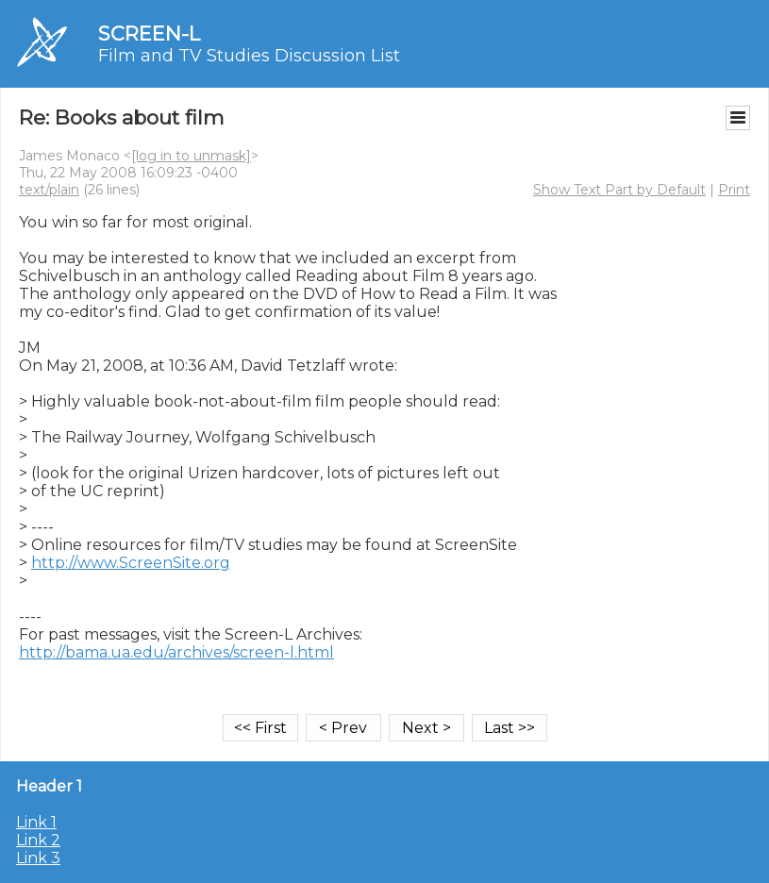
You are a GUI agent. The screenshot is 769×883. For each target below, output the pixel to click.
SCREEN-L (149, 33)
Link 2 (38, 840)
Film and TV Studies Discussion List (249, 55)
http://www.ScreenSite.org (130, 563)
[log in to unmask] (191, 155)
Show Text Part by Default (619, 189)
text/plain (49, 189)
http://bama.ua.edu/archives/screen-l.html (176, 652)
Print (734, 189)
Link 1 (36, 822)
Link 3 (38, 858)
